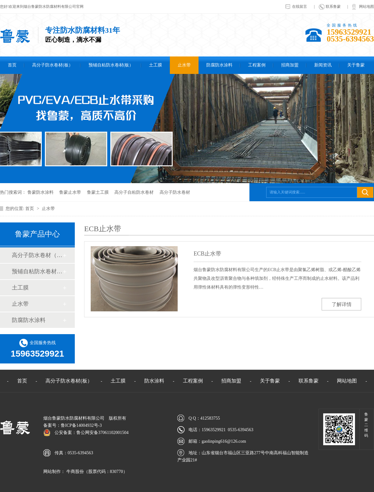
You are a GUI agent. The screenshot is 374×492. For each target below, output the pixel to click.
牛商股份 (74, 471)
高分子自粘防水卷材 (134, 192)
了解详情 (342, 304)
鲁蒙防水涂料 (40, 192)
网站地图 (366, 6)
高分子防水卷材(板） (52, 65)
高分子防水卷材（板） (37, 255)
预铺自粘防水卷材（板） (37, 271)
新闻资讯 (323, 65)
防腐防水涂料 (219, 65)
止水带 (184, 65)
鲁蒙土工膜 (98, 192)
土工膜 (155, 65)
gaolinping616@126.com (224, 441)
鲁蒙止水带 (70, 192)
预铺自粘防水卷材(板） (111, 65)
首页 (12, 65)
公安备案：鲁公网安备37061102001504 (91, 432)
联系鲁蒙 (333, 6)
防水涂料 (154, 380)
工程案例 (257, 65)
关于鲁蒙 (356, 65)
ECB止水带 (207, 254)
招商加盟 (290, 65)
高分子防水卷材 (175, 192)
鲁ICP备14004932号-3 (81, 425)
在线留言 (299, 6)
